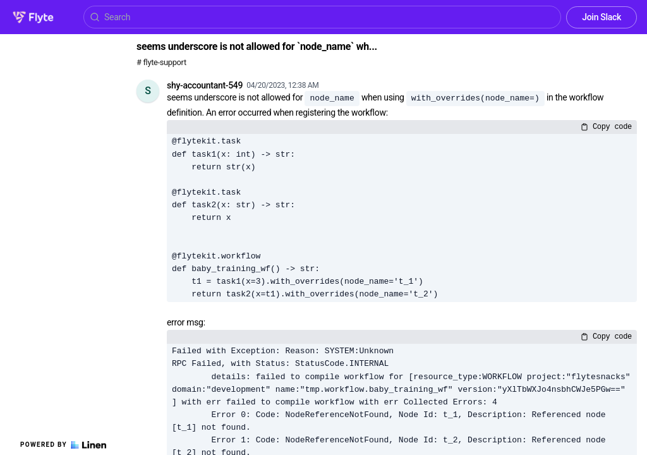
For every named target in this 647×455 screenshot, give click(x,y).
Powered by (63, 445)
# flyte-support (161, 62)
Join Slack (601, 17)
